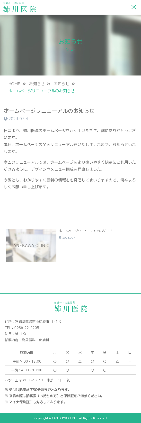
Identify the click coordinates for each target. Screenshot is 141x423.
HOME (14, 83)
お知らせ (37, 83)
